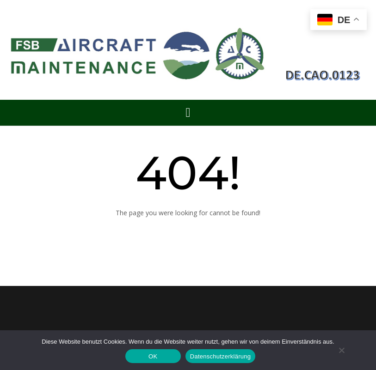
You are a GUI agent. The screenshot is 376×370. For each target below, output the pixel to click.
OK (152, 356)
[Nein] (341, 350)
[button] (188, 113)
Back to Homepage (188, 234)
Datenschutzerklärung (220, 356)
